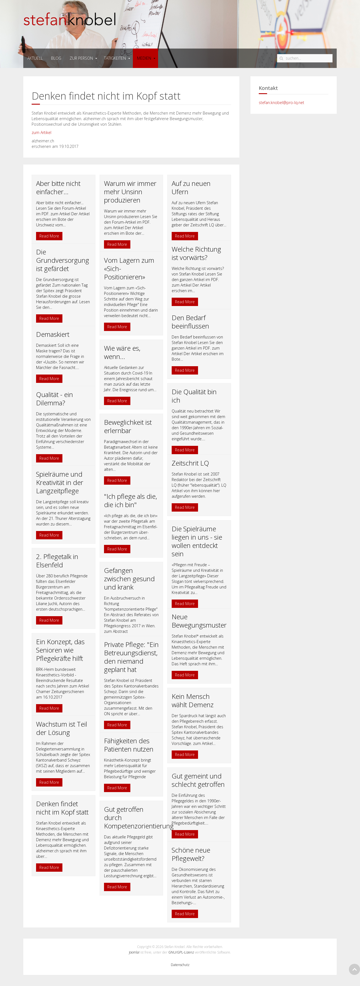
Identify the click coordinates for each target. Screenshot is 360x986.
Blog (56, 58)
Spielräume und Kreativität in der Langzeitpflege (59, 482)
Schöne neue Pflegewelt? (191, 854)
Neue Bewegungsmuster (199, 620)
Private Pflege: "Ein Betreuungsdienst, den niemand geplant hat (131, 657)
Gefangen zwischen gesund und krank (129, 578)
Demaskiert (52, 334)
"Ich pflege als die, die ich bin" (130, 500)
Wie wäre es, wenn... (122, 352)
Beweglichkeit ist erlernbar (128, 426)
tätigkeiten (115, 58)
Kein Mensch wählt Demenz (193, 700)
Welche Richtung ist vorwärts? (196, 253)
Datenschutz (180, 964)
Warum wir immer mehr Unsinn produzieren (130, 191)
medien (144, 58)
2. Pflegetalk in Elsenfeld (57, 560)
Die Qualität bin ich (194, 395)
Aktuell (35, 58)
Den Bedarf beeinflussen (190, 321)
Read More (49, 236)
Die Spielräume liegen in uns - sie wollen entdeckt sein (197, 541)
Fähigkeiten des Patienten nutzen (128, 745)
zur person (81, 58)
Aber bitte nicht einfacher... (58, 187)
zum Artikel (41, 132)
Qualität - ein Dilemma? (54, 398)
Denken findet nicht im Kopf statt (62, 807)
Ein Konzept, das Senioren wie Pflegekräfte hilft (60, 650)
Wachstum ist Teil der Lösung (61, 728)
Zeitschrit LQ (190, 462)
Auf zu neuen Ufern (191, 187)
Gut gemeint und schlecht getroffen (198, 780)
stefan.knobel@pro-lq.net (281, 102)
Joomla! (134, 952)
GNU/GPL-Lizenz (181, 952)
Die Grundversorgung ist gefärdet (62, 260)
